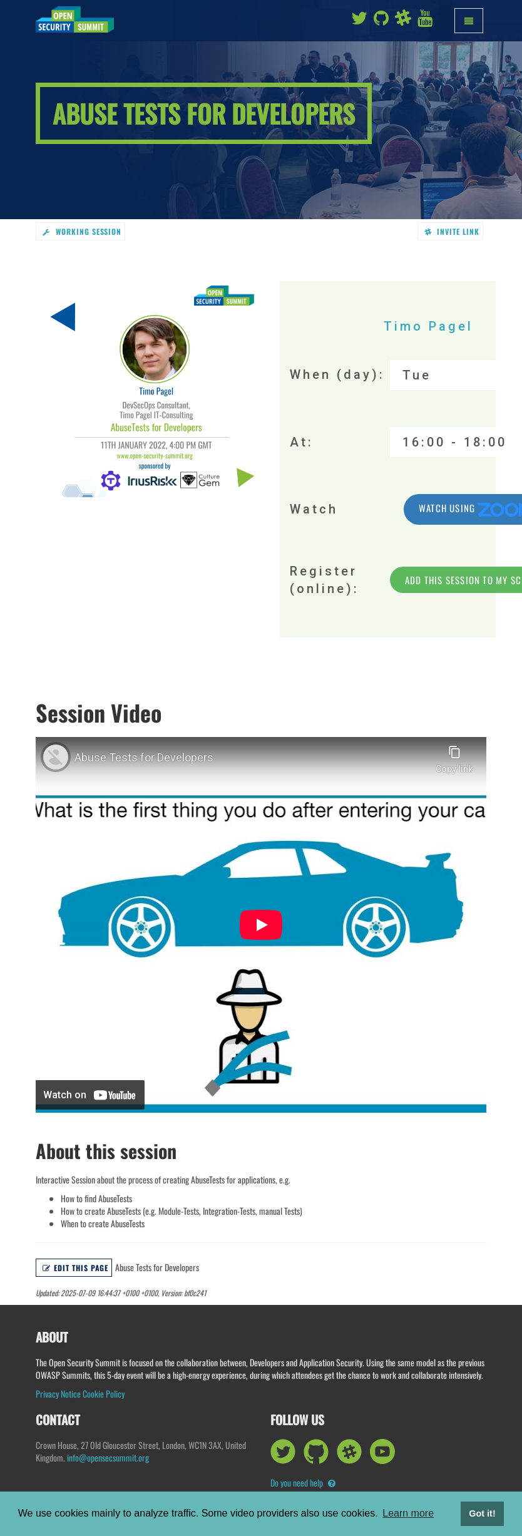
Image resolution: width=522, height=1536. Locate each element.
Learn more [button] (408, 1513)
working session (82, 231)
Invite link (452, 231)
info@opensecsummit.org (108, 1457)
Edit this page (75, 1267)
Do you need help (302, 1482)
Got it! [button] (482, 1513)
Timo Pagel (428, 326)
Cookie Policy (104, 1393)
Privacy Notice (58, 1393)
